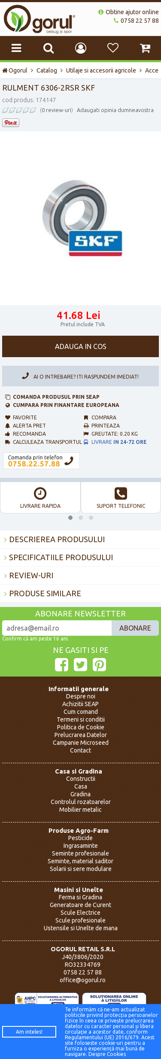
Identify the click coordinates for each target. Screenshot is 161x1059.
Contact (80, 750)
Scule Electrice (80, 912)
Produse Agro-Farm (79, 830)
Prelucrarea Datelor (81, 734)
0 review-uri (56, 110)
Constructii (80, 778)
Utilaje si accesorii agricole (101, 70)
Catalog (46, 70)
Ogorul (14, 70)
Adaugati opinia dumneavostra (115, 110)
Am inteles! (29, 1032)
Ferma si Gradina (80, 897)
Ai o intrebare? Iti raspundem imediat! (78, 375)
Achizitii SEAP (80, 704)
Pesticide (80, 837)
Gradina (80, 794)
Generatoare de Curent (80, 904)
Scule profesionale (80, 920)
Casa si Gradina (78, 771)
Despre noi (80, 696)
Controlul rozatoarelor (81, 801)
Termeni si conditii (81, 719)
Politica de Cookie (80, 727)
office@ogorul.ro (83, 980)
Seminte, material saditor (80, 861)
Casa (80, 786)
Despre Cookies (107, 1054)
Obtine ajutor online (128, 12)
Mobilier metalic (80, 809)
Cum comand (81, 711)
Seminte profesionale (80, 853)
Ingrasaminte (81, 845)
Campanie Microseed (81, 742)
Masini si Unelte (78, 889)
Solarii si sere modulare (81, 868)
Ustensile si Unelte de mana (81, 928)
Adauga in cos (80, 346)
